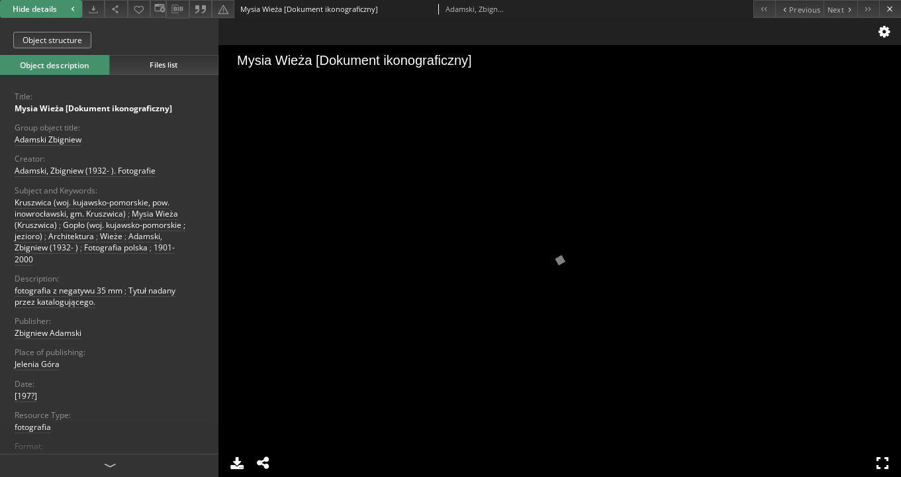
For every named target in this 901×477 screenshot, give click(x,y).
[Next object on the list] (840, 9)
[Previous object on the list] (799, 9)
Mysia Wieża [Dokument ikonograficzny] (93, 108)
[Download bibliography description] (177, 9)
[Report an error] (223, 9)
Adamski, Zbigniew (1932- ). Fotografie (85, 170)
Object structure (52, 40)
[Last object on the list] (868, 9)
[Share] (116, 9)
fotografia (33, 427)
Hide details (45, 9)
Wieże (111, 236)
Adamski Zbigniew (48, 139)
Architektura (71, 236)
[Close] (890, 9)
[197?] (26, 395)
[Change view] (158, 9)
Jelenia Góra (37, 364)
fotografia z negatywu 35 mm (68, 290)
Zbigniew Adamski (48, 333)
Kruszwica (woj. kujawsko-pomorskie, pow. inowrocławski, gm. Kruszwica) (92, 208)
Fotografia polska (116, 247)
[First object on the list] (764, 9)
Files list (163, 65)
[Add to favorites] (139, 9)
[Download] (93, 9)
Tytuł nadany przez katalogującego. (95, 296)
